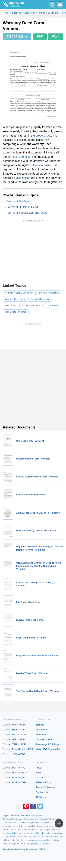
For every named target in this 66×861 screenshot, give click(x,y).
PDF (40, 36)
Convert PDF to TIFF (14, 782)
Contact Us (42, 792)
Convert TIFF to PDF (14, 744)
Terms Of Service (45, 787)
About (39, 767)
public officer (22, 177)
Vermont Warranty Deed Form (19, 293)
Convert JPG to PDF (14, 754)
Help (38, 772)
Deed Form (10, 305)
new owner (44, 165)
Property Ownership (40, 299)
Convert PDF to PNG (14, 772)
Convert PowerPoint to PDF (18, 749)
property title (43, 135)
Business (53, 305)
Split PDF (41, 724)
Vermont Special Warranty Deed (27, 212)
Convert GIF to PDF (14, 739)
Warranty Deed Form (15, 299)
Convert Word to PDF (14, 724)
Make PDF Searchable (48, 749)
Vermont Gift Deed (19, 201)
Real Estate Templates (15, 312)
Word (55, 36)
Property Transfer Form (32, 305)
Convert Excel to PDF (15, 729)
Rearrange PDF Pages (48, 744)
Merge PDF (42, 729)
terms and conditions (21, 156)
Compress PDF (44, 739)
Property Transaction (49, 293)
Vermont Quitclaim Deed (22, 207)
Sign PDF (41, 734)
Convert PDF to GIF (14, 777)
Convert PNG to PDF (14, 734)
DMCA (39, 777)
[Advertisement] (33, 248)
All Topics (41, 797)
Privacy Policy (43, 782)
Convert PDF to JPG (14, 767)
